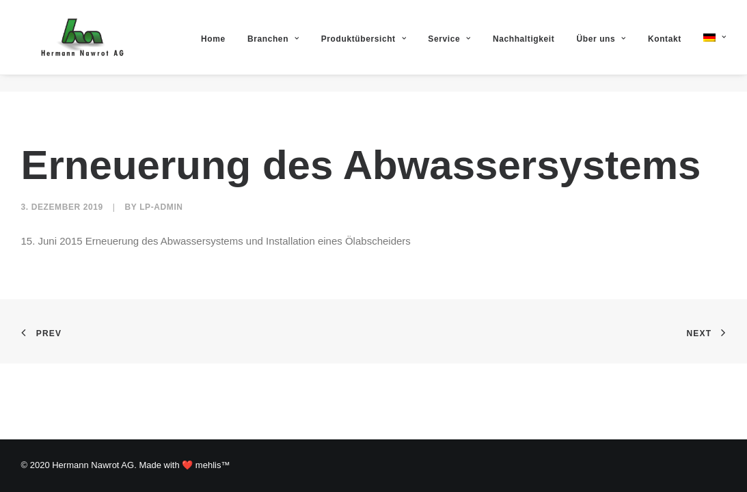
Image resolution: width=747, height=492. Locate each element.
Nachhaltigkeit (523, 47)
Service (449, 47)
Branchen (273, 47)
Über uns (601, 47)
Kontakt (664, 47)
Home (213, 47)
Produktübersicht (363, 47)
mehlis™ (212, 465)
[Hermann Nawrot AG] (81, 45)
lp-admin (160, 207)
